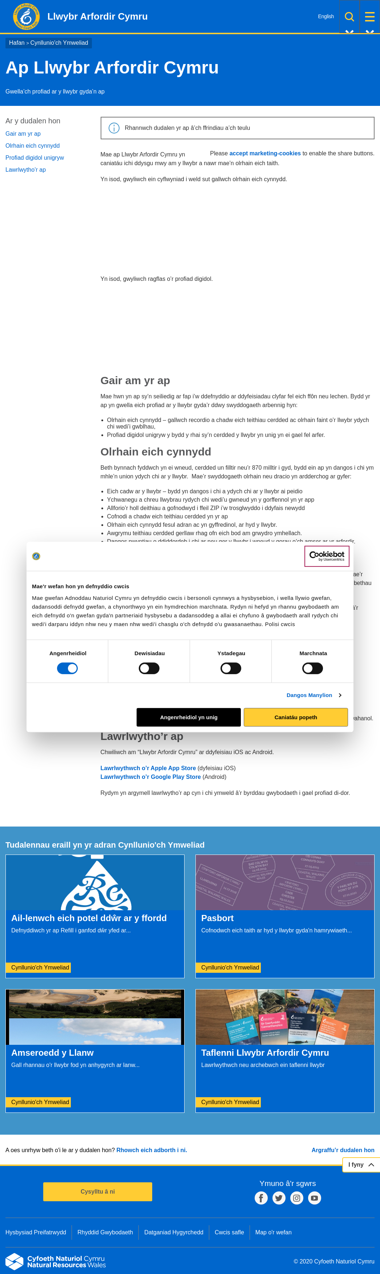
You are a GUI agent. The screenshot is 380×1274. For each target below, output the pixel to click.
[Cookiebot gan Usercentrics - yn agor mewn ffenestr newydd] (327, 556)
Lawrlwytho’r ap (25, 170)
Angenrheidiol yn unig (189, 717)
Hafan (17, 43)
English (326, 16)
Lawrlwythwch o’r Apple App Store (148, 768)
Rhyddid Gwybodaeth (105, 1232)
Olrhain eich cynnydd (32, 146)
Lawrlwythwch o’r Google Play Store (151, 777)
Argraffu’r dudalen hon (343, 1150)
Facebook (261, 1198)
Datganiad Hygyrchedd (173, 1232)
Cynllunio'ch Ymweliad (59, 43)
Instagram (296, 1198)
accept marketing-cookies (265, 153)
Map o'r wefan (273, 1232)
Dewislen (370, 16)
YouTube (314, 1198)
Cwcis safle (229, 1232)
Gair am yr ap (23, 134)
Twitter (279, 1198)
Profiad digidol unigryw (34, 158)
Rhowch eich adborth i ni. (151, 1150)
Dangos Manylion (309, 695)
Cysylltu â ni (98, 1192)
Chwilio (349, 16)
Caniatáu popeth (296, 717)
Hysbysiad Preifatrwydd (35, 1232)
